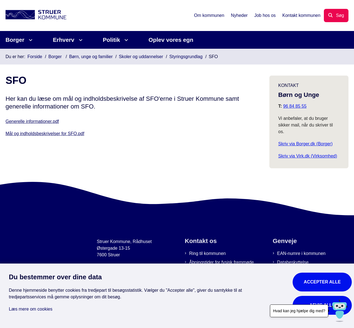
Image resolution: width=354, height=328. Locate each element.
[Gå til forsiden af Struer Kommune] (36, 15)
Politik (111, 40)
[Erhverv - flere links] (79, 40)
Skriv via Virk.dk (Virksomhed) (307, 156)
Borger (15, 40)
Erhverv (63, 40)
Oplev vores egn (171, 40)
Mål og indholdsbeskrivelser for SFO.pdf (45, 133)
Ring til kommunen (207, 253)
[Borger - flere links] (29, 40)
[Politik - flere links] (125, 40)
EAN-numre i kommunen (301, 253)
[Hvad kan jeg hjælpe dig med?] (339, 310)
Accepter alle (322, 282)
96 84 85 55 (295, 106)
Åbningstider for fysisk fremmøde (221, 262)
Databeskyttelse (293, 262)
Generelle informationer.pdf (32, 121)
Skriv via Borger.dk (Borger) (305, 143)
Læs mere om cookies (30, 309)
